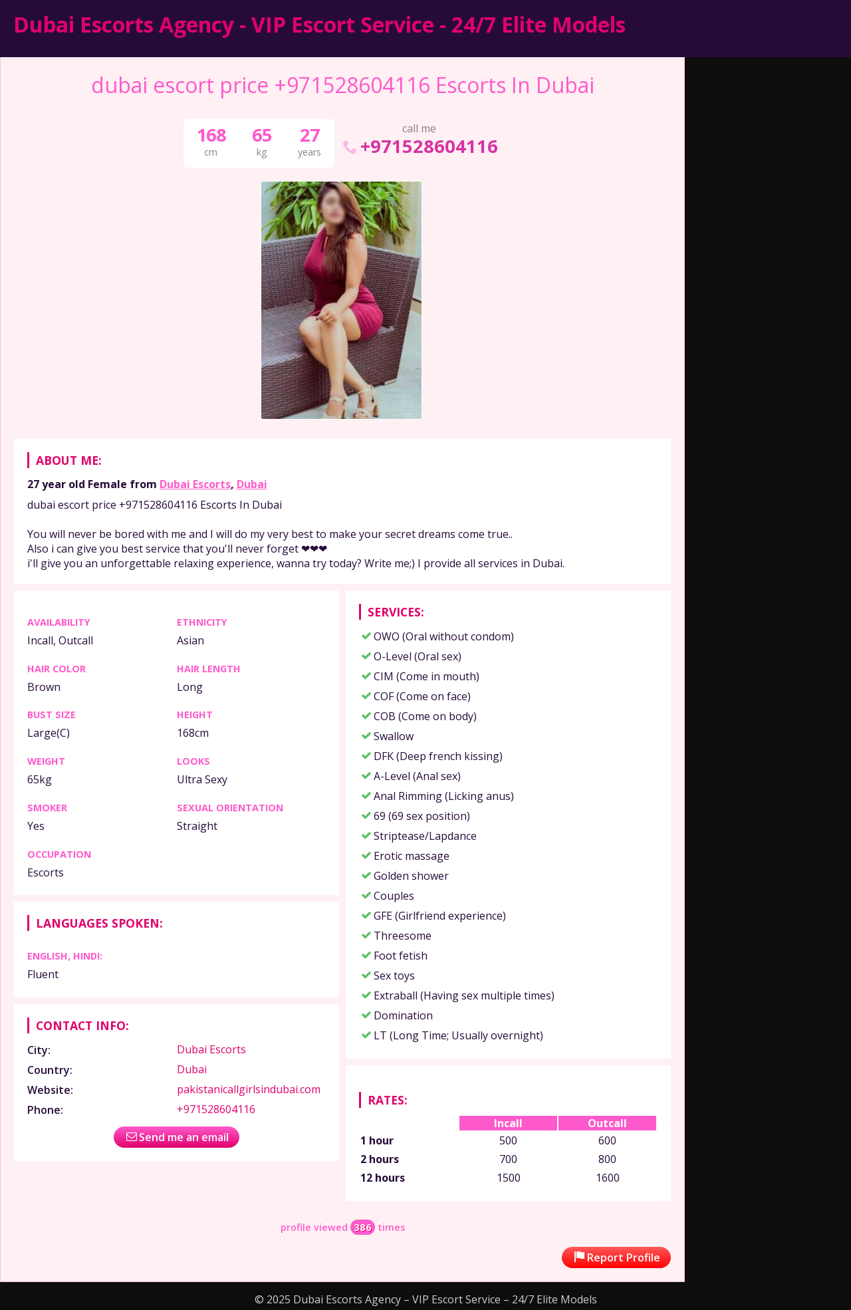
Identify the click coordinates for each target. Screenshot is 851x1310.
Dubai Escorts (195, 484)
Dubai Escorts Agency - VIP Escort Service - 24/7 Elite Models (319, 24)
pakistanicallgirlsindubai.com (248, 1089)
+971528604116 (419, 146)
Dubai (252, 484)
